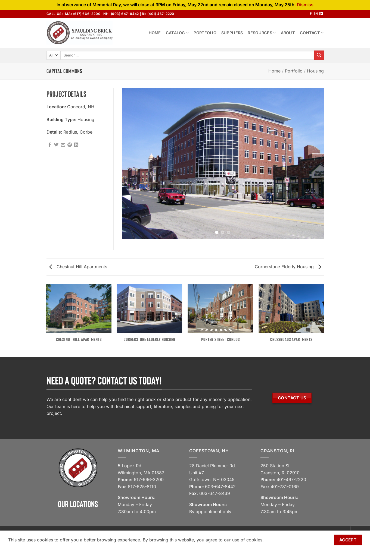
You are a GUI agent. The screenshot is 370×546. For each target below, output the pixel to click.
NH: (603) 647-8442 (121, 14)
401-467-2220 (291, 479)
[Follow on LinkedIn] (321, 14)
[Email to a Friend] (63, 145)
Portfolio (205, 32)
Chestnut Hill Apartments (78, 266)
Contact (312, 32)
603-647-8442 (220, 486)
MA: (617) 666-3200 (82, 14)
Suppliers (232, 32)
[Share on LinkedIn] (76, 145)
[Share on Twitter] (56, 145)
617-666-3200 (149, 479)
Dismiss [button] (305, 4)
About (288, 32)
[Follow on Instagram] (316, 14)
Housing (315, 71)
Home (155, 32)
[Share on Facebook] (50, 145)
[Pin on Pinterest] (69, 145)
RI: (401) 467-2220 (158, 14)
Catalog (177, 32)
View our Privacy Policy (255, 535)
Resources (262, 32)
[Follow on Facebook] (310, 14)
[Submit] (319, 55)
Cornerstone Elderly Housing (288, 266)
